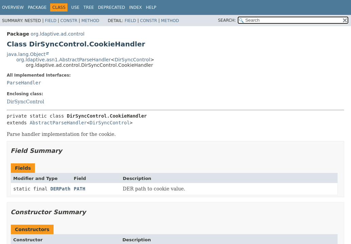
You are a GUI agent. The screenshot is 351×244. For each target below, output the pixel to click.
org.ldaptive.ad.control (57, 34)
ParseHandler (24, 82)
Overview (13, 7)
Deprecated (111, 7)
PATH (79, 188)
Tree (88, 7)
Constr (68, 20)
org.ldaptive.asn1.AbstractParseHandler (63, 59)
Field (50, 20)
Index (135, 7)
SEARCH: (227, 20)
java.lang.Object (26, 54)
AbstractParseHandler (58, 122)
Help (151, 7)
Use (75, 7)
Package (37, 7)
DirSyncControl (132, 59)
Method (90, 20)
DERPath (61, 188)
